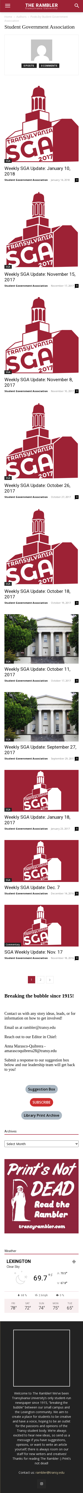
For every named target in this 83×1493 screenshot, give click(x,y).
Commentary (13, 944)
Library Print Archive (41, 1115)
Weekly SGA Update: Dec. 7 (32, 887)
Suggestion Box (41, 1089)
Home (8, 17)
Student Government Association (26, 179)
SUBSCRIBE (41, 1102)
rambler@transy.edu (39, 1027)
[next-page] (50, 979)
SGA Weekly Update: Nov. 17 (33, 952)
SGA (8, 160)
